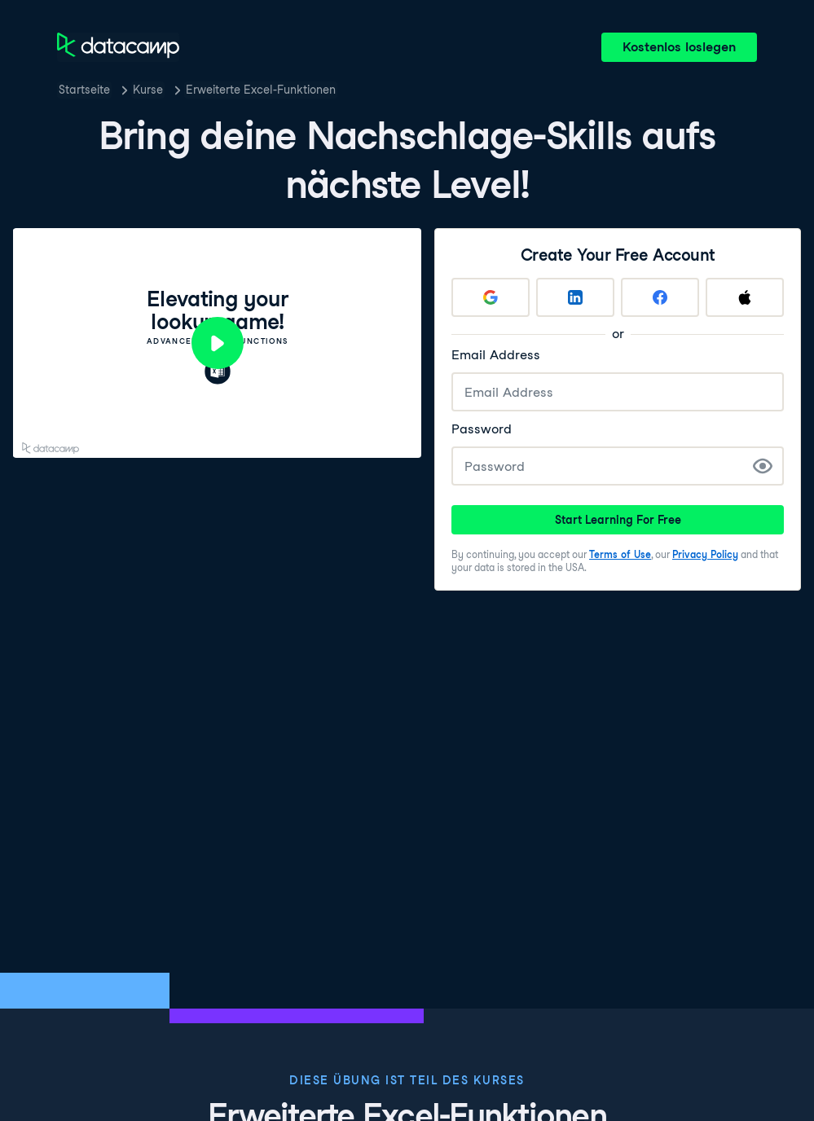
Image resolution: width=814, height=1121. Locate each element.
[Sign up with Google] (490, 297)
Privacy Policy (705, 554)
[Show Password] (762, 466)
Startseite (84, 89)
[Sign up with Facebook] (660, 297)
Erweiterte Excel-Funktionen (261, 89)
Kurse (148, 89)
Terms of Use (620, 554)
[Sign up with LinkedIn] (575, 297)
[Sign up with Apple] (745, 297)
